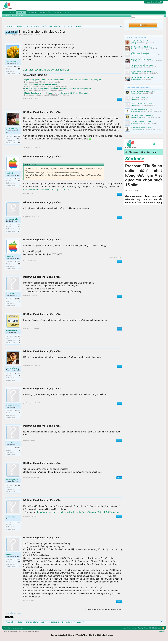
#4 (119, 217)
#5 (119, 261)
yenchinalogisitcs (136, 111)
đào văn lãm (134, 67)
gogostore (10, 293)
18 (19, 185)
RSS (163, 628)
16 (19, 450)
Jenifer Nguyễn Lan (137, 61)
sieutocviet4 (134, 123)
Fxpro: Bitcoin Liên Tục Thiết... (140, 97)
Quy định (162, 631)
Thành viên (32, 12)
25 (19, 413)
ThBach (133, 99)
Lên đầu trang (156, 628)
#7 (119, 329)
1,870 (18, 138)
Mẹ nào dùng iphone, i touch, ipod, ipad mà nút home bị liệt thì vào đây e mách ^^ (57, 93)
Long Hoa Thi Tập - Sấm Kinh (140, 41)
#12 (119, 516)
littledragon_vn (12, 480)
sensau (35, 82)
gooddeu (9, 442)
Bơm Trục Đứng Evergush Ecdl (141, 127)
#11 (119, 478)
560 (19, 69)
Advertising (57, 12)
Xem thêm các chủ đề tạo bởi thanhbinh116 (46, 69)
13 (19, 301)
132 (19, 562)
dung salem (10, 517)
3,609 (18, 226)
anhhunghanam (12, 368)
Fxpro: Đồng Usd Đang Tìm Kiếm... (142, 103)
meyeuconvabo (12, 219)
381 (19, 338)
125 (19, 181)
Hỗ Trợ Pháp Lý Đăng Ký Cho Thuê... (143, 91)
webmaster (36, 91)
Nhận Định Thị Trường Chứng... (141, 59)
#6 (119, 296)
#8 (119, 366)
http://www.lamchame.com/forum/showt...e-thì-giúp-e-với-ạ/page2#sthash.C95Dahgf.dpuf (78, 512)
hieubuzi (9, 173)
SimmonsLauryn (136, 55)
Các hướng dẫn (45, 12)
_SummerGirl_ (12, 129)
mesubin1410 (11, 331)
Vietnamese (19, 628)
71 (19, 375)
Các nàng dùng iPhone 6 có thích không (40, 84)
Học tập (18, 35)
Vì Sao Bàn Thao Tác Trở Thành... (142, 121)
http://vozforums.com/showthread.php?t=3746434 (46, 189)
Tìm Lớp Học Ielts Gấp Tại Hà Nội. (142, 65)
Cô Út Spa (134, 49)
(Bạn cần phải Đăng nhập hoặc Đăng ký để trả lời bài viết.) (103, 609)
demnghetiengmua (39, 95)
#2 (119, 148)
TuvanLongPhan (136, 93)
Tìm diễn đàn (9, 15)
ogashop (133, 43)
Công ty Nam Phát (136, 129)
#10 (119, 440)
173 (19, 143)
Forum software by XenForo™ (21, 631)
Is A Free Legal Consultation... (140, 53)
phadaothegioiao (13, 405)
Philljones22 (134, 73)
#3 (119, 194)
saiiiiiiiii (9, 554)
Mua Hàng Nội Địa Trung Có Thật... (142, 109)
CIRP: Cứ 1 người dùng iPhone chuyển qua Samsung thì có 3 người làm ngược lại (57, 88)
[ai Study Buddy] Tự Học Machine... (142, 71)
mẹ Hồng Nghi (37, 86)
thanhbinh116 (28, 35)
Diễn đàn (21, 12)
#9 (119, 403)
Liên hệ (67, 12)
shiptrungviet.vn (136, 79)
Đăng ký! (143, 25)
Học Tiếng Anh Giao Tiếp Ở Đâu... (142, 47)
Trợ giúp (140, 628)
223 (19, 231)
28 (19, 73)
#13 (119, 601)
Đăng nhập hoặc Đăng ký (153, 2)
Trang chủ (11, 12)
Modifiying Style (9, 628)
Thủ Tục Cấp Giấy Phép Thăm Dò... (142, 77)
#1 (119, 99)
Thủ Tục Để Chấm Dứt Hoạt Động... (142, 115)
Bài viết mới (19, 15)
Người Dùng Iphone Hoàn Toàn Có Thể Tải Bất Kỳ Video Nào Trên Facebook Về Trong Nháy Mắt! (63, 80)
